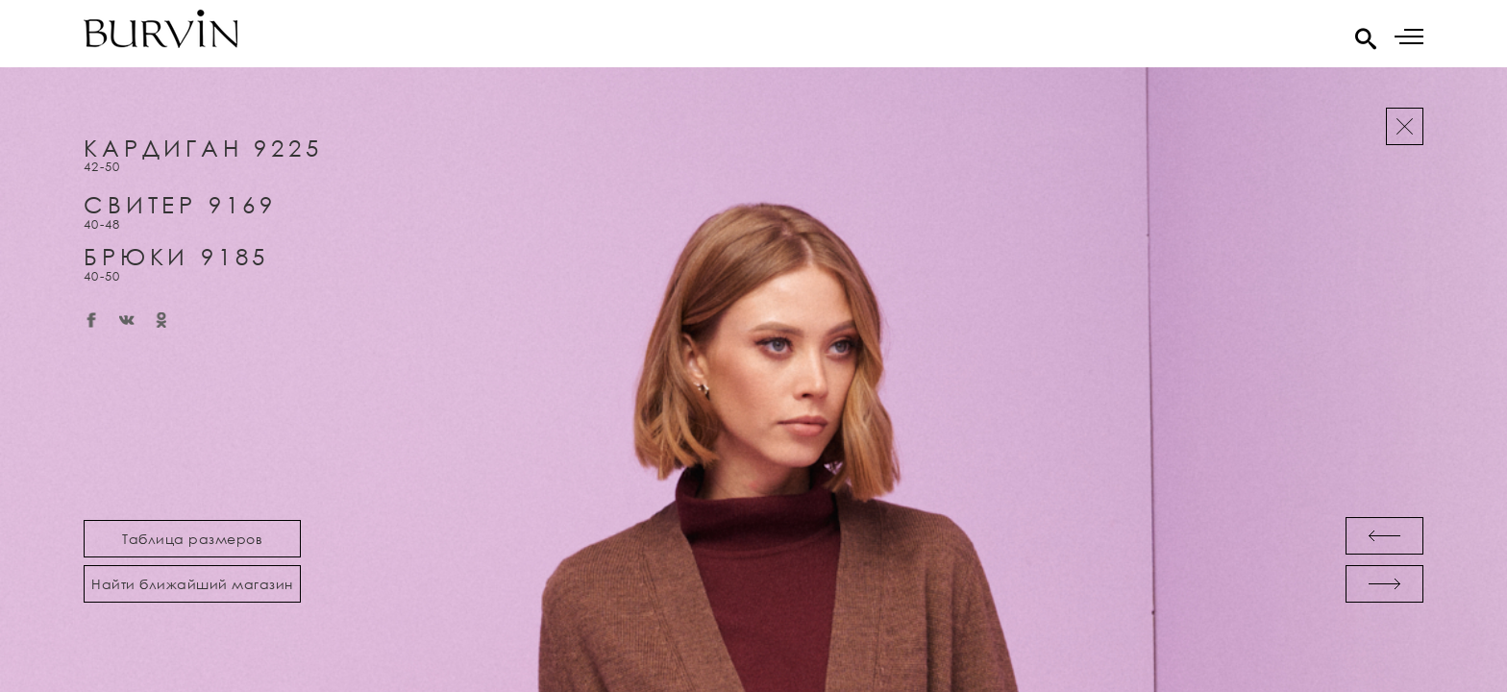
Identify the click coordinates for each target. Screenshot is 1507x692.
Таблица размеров (192, 539)
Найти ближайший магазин (192, 584)
